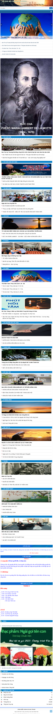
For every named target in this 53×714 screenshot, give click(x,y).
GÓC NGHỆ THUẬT (8, 489)
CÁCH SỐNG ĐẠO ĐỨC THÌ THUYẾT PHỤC (13, 537)
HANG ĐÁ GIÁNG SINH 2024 (10, 506)
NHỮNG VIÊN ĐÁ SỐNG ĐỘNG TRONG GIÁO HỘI (15, 389)
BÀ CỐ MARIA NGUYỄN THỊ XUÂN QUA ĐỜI (14, 206)
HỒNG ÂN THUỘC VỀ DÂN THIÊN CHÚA (13, 395)
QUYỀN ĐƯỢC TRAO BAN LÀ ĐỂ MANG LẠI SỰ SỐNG (16, 340)
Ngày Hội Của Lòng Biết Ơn (9, 203)
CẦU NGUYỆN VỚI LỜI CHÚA (11, 322)
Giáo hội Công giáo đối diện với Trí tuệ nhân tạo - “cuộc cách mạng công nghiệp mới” (24, 157)
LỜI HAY (5, 516)
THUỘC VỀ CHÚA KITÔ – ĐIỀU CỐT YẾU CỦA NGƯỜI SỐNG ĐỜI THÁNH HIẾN (22, 212)
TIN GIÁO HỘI (7, 137)
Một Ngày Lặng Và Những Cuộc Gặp (11, 256)
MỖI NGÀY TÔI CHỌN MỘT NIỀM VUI (12, 504)
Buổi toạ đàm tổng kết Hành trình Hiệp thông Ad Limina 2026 (18, 181)
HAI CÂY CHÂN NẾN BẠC (9, 478)
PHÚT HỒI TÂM (7, 296)
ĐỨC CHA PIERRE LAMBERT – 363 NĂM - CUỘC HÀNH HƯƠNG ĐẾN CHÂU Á (22, 236)
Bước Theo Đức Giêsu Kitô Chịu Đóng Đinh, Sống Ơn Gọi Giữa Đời (19, 233)
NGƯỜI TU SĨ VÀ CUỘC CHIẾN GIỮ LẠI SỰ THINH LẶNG (17, 442)
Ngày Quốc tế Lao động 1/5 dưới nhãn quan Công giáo (16, 454)
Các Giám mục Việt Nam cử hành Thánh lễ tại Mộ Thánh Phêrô (19, 184)
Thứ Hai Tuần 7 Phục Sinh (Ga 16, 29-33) (13, 292)
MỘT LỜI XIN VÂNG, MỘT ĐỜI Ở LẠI (12, 368)
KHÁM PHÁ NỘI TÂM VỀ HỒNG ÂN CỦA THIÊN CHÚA (16, 365)
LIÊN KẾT (5, 671)
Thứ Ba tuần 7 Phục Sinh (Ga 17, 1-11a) (13, 289)
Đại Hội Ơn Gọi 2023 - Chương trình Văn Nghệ (12, 668)
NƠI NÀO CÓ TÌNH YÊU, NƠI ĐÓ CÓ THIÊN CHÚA (15, 484)
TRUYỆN (5, 461)
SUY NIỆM (6, 268)
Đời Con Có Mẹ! (7, 451)
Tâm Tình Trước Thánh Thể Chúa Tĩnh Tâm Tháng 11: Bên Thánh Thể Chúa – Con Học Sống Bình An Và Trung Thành (26, 317)
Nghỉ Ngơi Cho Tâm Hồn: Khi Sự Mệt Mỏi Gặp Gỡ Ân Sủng (17, 420)
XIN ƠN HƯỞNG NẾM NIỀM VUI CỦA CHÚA (14, 343)
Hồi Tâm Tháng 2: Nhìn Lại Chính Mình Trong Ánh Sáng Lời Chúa (19, 311)
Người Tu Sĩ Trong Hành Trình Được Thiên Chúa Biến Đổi (17, 445)
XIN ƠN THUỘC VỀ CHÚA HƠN (8, 54)
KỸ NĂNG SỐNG (7, 400)
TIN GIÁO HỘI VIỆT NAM (10, 162)
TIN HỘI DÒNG (7, 188)
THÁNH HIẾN (6, 347)
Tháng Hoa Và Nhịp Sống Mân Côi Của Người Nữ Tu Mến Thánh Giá (20, 362)
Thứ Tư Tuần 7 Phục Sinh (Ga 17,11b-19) (13, 286)
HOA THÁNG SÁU (7, 509)
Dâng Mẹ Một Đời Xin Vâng (9, 448)
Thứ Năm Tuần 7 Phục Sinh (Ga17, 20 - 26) (11, 48)
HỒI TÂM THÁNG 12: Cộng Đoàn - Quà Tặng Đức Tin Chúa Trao (19, 313)
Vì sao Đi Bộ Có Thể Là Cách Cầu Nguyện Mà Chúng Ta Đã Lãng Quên (20, 417)
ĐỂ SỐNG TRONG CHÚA (9, 534)
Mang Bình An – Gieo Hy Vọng (10, 264)
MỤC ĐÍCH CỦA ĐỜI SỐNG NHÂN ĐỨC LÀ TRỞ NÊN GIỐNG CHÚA (19, 387)
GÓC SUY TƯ (6, 427)
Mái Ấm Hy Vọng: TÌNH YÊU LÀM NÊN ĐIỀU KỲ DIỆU (16, 261)
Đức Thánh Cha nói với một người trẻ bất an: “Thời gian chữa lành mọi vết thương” (19, 45)
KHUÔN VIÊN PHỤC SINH (9, 512)
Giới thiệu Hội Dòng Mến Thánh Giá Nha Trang (12, 625)
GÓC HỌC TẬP (7, 372)
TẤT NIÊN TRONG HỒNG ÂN (10, 258)
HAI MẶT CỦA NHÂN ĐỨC (9, 540)
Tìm (51, 8)
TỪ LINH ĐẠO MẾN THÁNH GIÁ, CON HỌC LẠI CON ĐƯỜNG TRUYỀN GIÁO (22, 231)
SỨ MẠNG (6, 240)
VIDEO (4, 621)
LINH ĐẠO (6, 216)
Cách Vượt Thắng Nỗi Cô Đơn (10, 423)
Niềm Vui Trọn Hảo (7, 476)
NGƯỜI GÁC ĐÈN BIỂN (8, 481)
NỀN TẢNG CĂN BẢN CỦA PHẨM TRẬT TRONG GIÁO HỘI (17, 392)
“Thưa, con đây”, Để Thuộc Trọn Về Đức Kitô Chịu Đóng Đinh (18, 209)
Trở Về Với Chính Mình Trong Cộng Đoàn (13, 457)
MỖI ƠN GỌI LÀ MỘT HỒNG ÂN (10, 531)
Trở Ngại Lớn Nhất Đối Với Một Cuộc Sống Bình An (12, 51)
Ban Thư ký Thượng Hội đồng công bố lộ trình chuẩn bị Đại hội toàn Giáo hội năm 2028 (20, 42)
